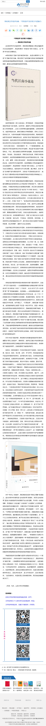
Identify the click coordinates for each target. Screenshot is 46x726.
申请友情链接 (15, 710)
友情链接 (6, 710)
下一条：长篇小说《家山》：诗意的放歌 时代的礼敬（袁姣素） (19, 670)
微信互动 (28, 700)
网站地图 (42, 1)
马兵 (35, 26)
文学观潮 (15, 13)
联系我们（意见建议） (37, 708)
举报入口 (23, 710)
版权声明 (26, 708)
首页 (2, 13)
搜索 (28, 1)
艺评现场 (7, 13)
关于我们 (19, 708)
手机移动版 (18, 700)
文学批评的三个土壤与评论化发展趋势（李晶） (21, 601)
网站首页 (4, 708)
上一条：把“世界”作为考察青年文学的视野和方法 (15, 667)
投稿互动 (6, 700)
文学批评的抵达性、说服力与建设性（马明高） (21, 604)
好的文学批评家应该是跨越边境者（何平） (19, 597)
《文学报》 (26, 26)
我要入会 (38, 700)
